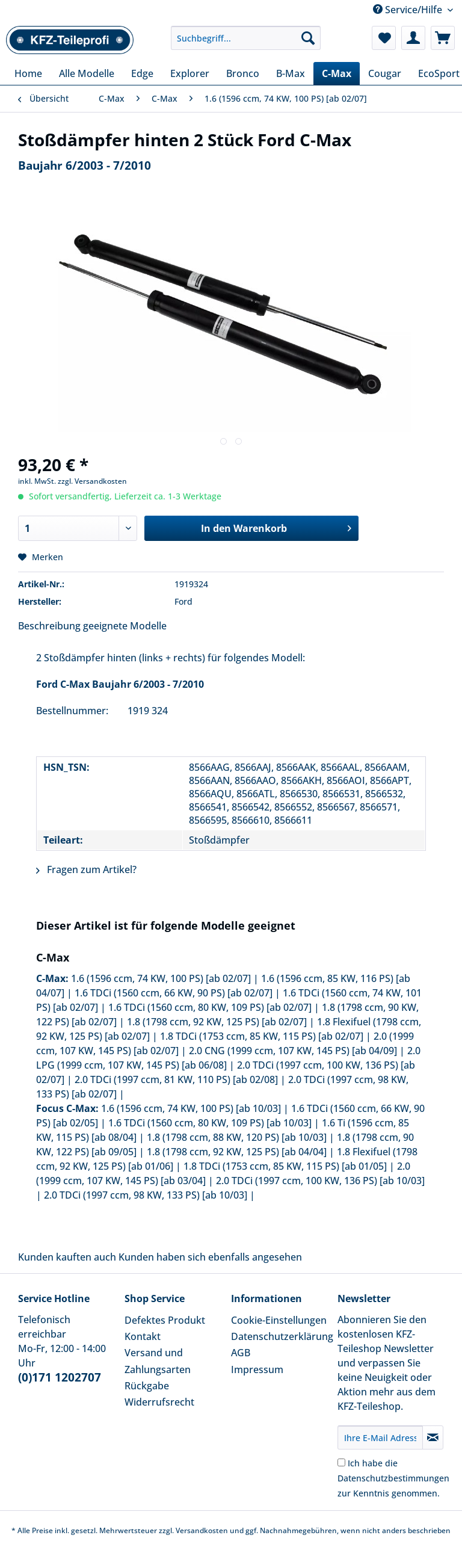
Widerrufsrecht (159, 1402)
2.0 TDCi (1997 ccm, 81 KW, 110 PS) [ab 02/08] (176, 1079)
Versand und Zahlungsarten (158, 1361)
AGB (240, 1352)
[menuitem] (246, 43)
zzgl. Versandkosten (92, 481)
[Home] (28, 73)
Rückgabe (147, 1385)
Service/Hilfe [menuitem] (409, 9)
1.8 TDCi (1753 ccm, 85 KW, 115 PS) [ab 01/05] (285, 1166)
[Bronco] (243, 73)
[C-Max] (336, 73)
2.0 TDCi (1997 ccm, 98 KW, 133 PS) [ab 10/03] (145, 1195)
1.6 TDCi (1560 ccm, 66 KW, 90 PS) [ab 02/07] (174, 992)
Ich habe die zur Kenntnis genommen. (393, 1478)
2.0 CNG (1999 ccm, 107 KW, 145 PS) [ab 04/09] (293, 1050)
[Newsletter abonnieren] (432, 1437)
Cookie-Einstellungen (279, 1320)
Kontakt (143, 1336)
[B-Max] (290, 73)
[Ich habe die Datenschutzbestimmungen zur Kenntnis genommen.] (341, 1462)
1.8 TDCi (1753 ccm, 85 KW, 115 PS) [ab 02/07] (261, 1036)
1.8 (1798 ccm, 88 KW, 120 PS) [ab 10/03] (237, 1137)
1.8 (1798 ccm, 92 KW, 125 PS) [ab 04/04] (237, 1151)
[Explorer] (190, 73)
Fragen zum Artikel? (86, 869)
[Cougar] (385, 73)
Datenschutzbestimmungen (393, 1478)
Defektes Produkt (165, 1320)
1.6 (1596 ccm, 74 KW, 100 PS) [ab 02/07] (161, 978)
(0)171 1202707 (59, 1377)
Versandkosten (202, 1530)
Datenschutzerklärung (281, 1336)
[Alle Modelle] (87, 73)
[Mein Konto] (413, 38)
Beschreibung (49, 625)
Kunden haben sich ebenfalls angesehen (210, 1257)
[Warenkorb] (443, 38)
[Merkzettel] (384, 38)
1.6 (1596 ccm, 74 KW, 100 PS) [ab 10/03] (191, 1108)
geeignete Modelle (125, 625)
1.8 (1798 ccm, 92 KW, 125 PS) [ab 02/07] (217, 1021)
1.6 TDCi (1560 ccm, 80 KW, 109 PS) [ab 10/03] (210, 1122)
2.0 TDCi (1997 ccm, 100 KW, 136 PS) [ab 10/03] (320, 1180)
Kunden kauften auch (67, 1257)
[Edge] (142, 73)
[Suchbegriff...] (246, 38)
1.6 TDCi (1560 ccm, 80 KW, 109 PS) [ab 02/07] (210, 1007)
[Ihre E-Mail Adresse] (380, 1437)
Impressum (257, 1369)
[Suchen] (308, 38)
